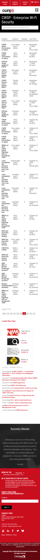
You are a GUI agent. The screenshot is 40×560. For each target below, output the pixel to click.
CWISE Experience (19, 383)
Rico (15, 215)
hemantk (5, 385)
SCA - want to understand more (21, 400)
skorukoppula (6, 371)
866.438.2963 (12, 524)
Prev (4, 314)
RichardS (5, 395)
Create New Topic (9, 321)
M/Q (15, 53)
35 (8, 314)
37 (14, 314)
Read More (19, 473)
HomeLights (15, 161)
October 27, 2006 (33, 146)
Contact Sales (25, 3)
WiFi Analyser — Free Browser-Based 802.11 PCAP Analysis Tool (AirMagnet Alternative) (18, 373)
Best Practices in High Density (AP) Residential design (18, 396)
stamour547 (6, 378)
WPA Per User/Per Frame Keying (5, 233)
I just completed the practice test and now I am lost (6, 166)
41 (27, 314)
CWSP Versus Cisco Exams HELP (4, 73)
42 (31, 314)
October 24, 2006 (33, 232)
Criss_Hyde (15, 44)
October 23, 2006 (33, 249)
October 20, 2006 (33, 291)
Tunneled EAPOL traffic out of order (25, 388)
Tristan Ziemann (7, 410)
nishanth (15, 111)
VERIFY (6, 507)
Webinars (9, 535)
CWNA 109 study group (18, 385)
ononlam (15, 174)
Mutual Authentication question (7, 285)
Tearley (15, 80)
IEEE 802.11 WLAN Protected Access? (5, 266)
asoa (15, 61)
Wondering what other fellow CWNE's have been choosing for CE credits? (19, 379)
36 (11, 314)
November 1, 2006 (33, 45)
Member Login (5, 3)
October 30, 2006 (33, 120)
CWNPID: (4, 498)
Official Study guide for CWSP (5, 64)
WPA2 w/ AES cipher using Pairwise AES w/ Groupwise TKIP (6, 151)
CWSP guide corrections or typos (6, 47)
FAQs (15, 535)
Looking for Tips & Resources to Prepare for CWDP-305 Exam (18, 392)
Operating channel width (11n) (13, 474)
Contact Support (15, 3)
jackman (15, 273)
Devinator (15, 70)
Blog (2, 535)
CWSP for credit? (5, 249)
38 (18, 314)
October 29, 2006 (33, 138)
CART (35, 2)
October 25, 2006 (33, 175)
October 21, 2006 (33, 274)
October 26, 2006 (33, 162)
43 (34, 314)
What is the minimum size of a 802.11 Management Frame (15, 406)
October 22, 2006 (33, 264)
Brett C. (15, 248)
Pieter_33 (5, 403)
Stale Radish (6, 388)
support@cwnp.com (14, 526)
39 (21, 314)
